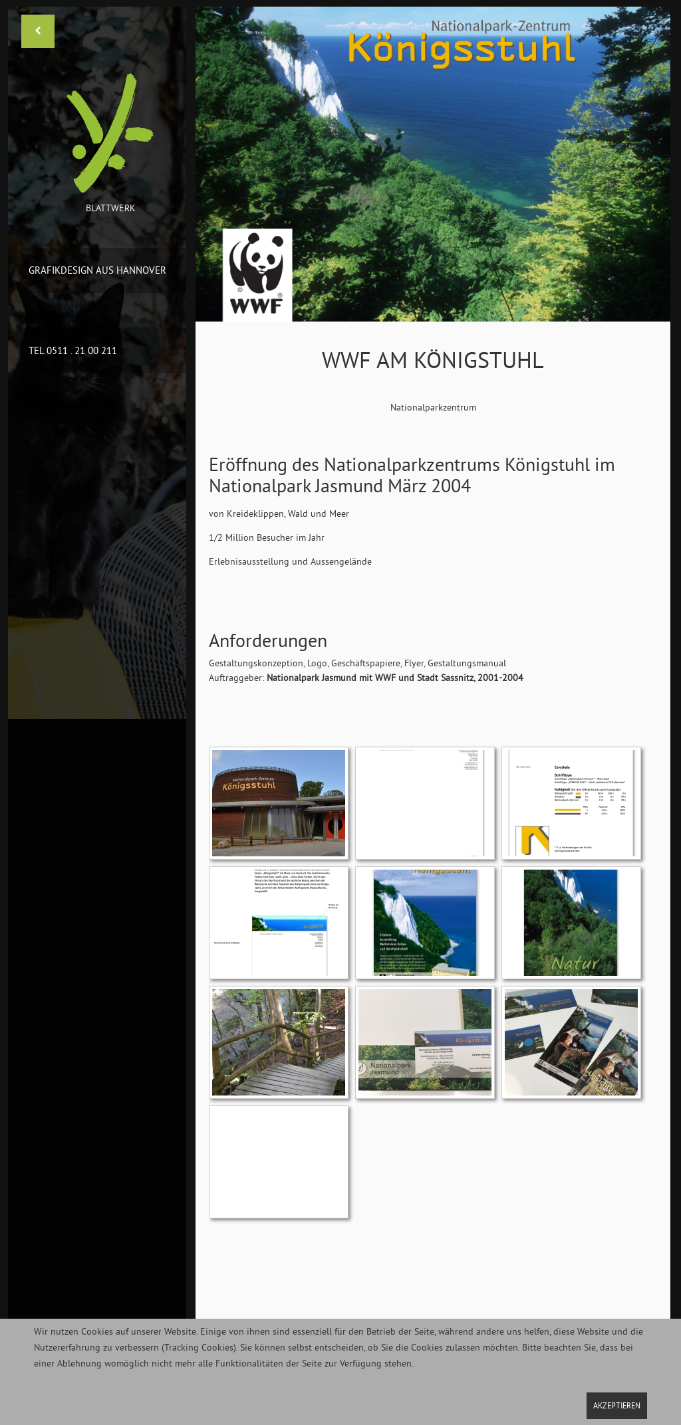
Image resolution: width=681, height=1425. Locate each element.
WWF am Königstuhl (433, 360)
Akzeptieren (616, 1405)
